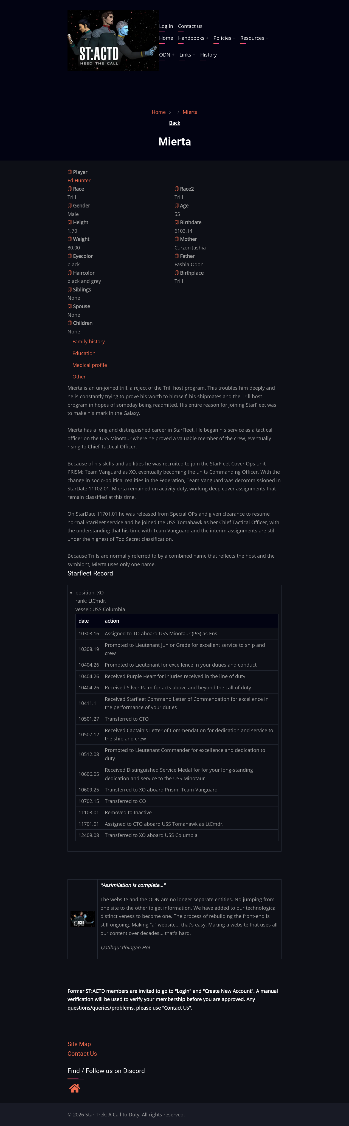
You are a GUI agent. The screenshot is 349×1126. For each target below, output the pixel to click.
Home (166, 38)
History (208, 54)
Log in (166, 26)
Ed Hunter (79, 180)
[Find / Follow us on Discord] (74, 1088)
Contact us (190, 26)
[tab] (88, 341)
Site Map (79, 1044)
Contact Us (82, 1053)
